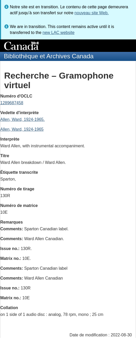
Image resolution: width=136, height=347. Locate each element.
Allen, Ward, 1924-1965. (22, 119)
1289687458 (11, 103)
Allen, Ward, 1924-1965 (22, 129)
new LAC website (58, 32)
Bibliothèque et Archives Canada (49, 56)
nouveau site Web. (91, 13)
